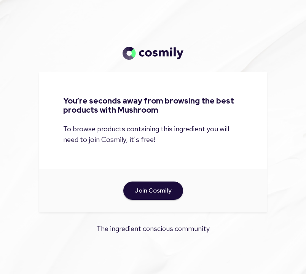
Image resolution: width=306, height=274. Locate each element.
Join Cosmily (153, 191)
